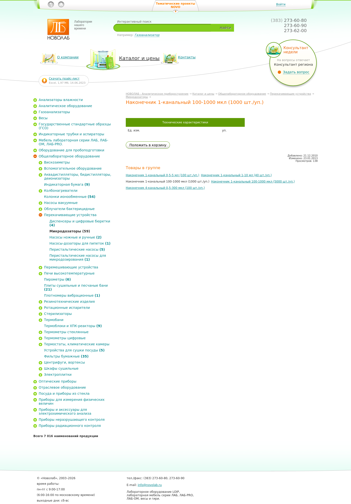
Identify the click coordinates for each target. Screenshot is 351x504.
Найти (225, 28)
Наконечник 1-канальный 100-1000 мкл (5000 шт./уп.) (253, 181)
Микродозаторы (137, 97)
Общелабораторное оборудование (242, 93)
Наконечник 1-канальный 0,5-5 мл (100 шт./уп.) (162, 175)
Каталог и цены (203, 93)
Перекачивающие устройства (290, 93)
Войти (280, 4)
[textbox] (164, 28)
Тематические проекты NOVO (175, 5)
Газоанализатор (147, 35)
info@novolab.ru (150, 485)
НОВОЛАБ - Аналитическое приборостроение (157, 93)
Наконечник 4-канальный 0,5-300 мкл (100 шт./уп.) (165, 188)
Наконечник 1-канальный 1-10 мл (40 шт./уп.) (236, 175)
